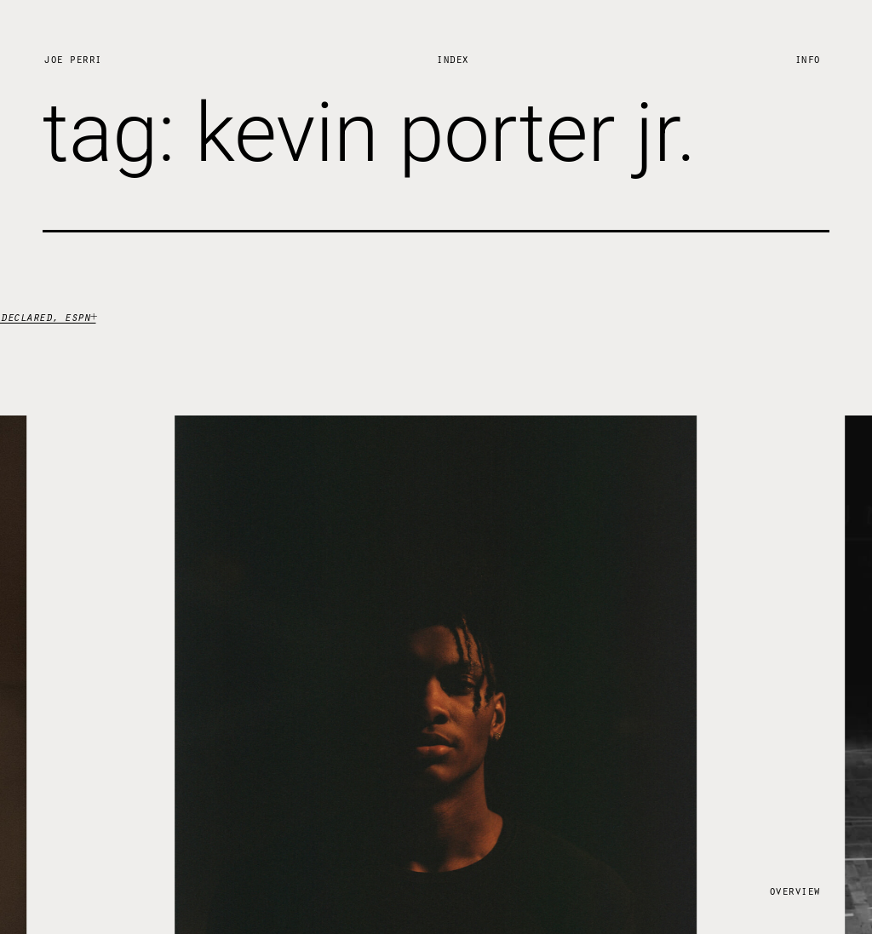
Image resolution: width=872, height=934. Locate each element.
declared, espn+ (48, 316)
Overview (794, 890)
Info (807, 58)
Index (452, 58)
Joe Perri (72, 58)
